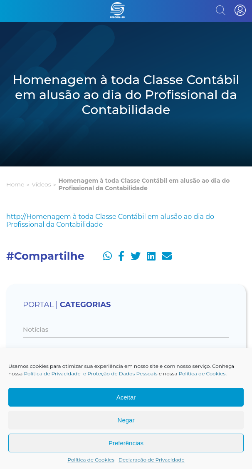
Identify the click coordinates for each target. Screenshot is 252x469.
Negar (126, 420)
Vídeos (41, 184)
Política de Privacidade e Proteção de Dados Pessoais (91, 373)
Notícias (35, 329)
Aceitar (126, 397)
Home (15, 184)
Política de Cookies (202, 373)
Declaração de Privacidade (152, 460)
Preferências (126, 443)
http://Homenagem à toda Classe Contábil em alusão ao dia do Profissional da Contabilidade (110, 220)
